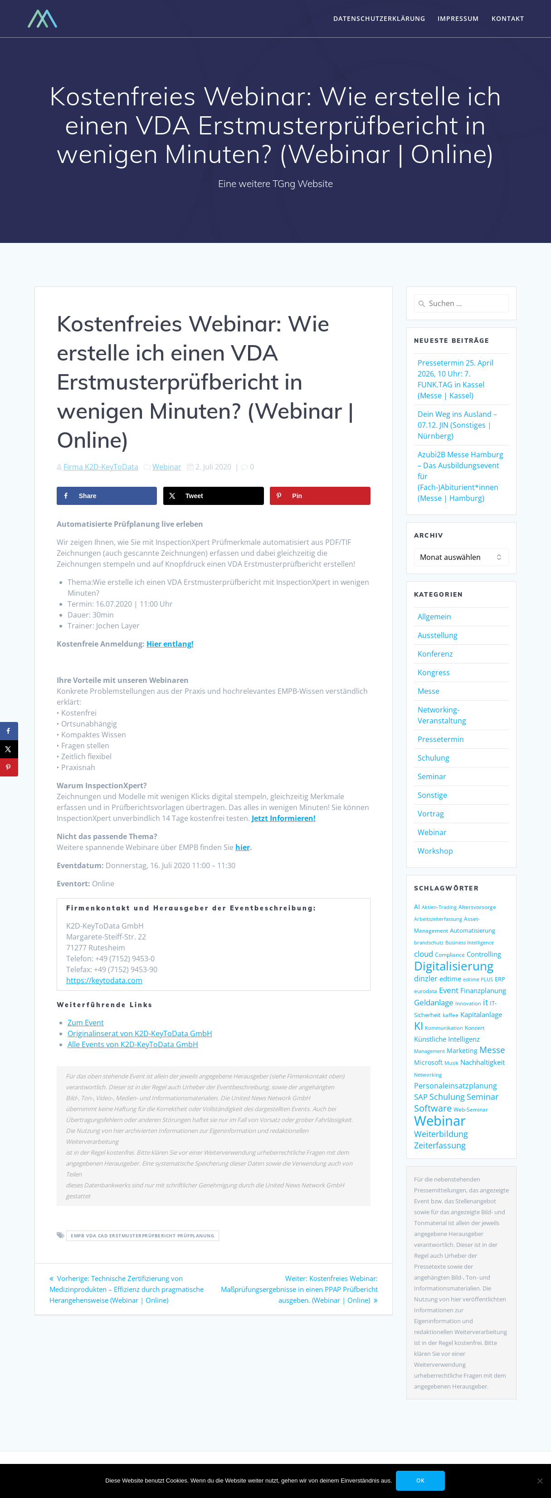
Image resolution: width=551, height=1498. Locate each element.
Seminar (432, 776)
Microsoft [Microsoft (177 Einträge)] (428, 1062)
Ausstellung (438, 635)
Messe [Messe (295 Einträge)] (492, 1049)
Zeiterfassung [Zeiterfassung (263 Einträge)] (440, 1145)
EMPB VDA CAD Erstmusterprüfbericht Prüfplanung (142, 1236)
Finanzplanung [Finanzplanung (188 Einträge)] (483, 990)
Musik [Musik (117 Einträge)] (451, 1062)
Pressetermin (441, 739)
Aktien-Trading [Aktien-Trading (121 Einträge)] (439, 907)
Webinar (166, 467)
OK (421, 1480)
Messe (428, 691)
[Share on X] (213, 496)
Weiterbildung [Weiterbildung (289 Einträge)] (441, 1133)
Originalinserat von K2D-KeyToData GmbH (140, 1033)
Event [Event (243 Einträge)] (448, 990)
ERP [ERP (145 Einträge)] (500, 979)
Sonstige (432, 795)
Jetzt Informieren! (284, 818)
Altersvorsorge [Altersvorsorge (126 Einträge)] (477, 907)
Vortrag (431, 814)
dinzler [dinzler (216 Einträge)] (426, 979)
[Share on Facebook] (107, 496)
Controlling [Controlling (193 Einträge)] (484, 954)
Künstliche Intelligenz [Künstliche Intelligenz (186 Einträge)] (447, 1038)
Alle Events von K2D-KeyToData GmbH (133, 1044)
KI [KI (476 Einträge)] (418, 1026)
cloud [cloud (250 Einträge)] (423, 953)
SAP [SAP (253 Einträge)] (421, 1096)
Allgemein (434, 617)
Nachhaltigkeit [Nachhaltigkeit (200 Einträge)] (482, 1062)
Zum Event (86, 1023)
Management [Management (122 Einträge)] (429, 1051)
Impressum (458, 18)
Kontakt (508, 18)
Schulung (433, 758)
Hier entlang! (170, 644)
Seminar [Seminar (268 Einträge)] (482, 1096)
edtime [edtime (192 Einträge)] (450, 978)
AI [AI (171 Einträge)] (417, 906)
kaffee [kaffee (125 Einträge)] (450, 1015)
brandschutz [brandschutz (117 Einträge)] (429, 942)
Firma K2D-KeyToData (100, 467)
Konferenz (435, 654)
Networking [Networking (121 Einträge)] (428, 1074)
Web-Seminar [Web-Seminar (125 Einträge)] (470, 1109)
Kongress (434, 672)
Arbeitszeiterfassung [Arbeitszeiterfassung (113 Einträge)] (438, 918)
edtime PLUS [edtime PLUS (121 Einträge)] (478, 979)
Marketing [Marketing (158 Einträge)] (462, 1051)
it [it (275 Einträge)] (485, 1002)
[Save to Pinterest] (320, 496)
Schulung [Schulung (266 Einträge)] (447, 1096)
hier (242, 847)
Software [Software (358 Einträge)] (433, 1108)
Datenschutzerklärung (379, 18)
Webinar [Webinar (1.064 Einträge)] (440, 1121)
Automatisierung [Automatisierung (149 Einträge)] (472, 930)
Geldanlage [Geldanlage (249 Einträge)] (433, 1002)
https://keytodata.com (104, 980)
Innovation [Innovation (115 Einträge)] (468, 1003)
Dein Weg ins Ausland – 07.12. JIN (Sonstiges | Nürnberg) (457, 425)
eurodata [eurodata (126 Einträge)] (425, 991)
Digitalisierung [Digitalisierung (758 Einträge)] (453, 966)
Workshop (435, 851)
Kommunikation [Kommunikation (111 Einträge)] (444, 1028)
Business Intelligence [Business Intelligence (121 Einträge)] (469, 942)
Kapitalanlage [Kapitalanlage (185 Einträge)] (481, 1014)
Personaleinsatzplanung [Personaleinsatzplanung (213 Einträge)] (455, 1086)
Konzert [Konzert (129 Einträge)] (474, 1027)
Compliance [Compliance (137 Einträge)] (450, 955)
